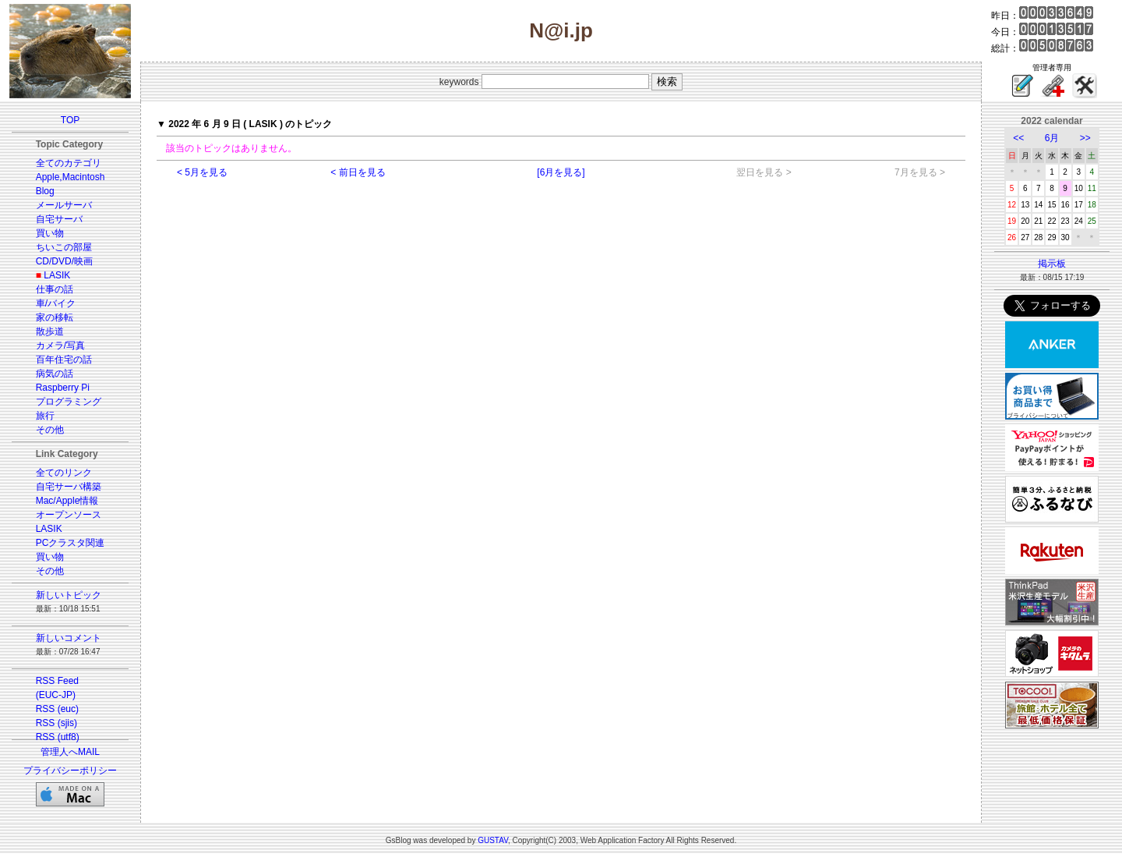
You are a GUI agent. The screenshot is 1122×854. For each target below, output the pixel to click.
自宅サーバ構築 (68, 486)
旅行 (45, 415)
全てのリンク (64, 472)
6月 (1052, 138)
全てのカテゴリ (68, 163)
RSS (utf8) (57, 737)
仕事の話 (54, 289)
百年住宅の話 (64, 359)
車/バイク (56, 303)
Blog (45, 191)
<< (1018, 138)
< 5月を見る (202, 172)
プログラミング (68, 401)
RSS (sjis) (56, 723)
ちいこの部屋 (64, 247)
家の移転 (54, 317)
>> (1085, 138)
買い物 (50, 233)
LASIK (57, 275)
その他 (50, 429)
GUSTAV (493, 840)
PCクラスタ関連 (70, 542)
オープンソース (68, 514)
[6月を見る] (560, 172)
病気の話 (54, 373)
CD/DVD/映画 (64, 261)
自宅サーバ (59, 219)
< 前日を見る (357, 172)
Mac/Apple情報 (67, 500)
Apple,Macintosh (70, 177)
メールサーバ (64, 205)
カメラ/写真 (60, 345)
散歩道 (50, 331)
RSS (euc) (57, 708)
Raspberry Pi (63, 387)
